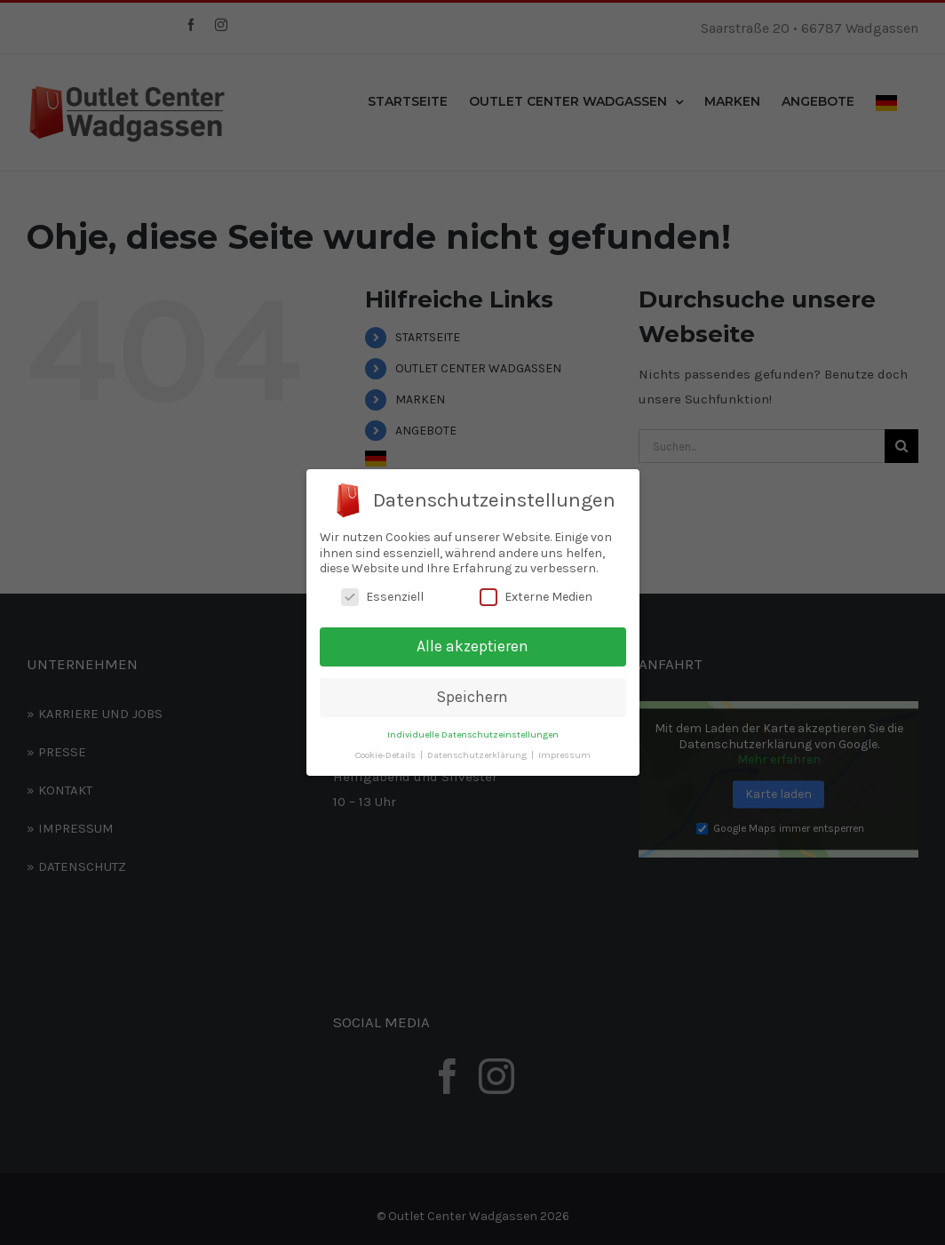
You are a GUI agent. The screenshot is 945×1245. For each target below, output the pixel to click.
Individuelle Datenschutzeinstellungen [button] (473, 734)
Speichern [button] (472, 697)
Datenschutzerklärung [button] (478, 755)
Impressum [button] (564, 755)
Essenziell (382, 596)
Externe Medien (536, 596)
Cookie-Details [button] (386, 755)
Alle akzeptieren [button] (472, 646)
